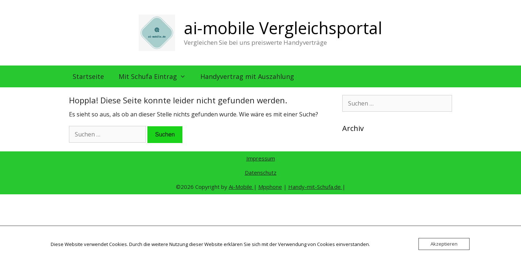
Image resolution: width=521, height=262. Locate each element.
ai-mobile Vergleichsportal (283, 28)
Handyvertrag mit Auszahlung (247, 76)
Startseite (88, 76)
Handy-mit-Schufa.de (315, 186)
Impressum (260, 158)
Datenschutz (261, 172)
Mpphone (270, 186)
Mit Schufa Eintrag (156, 76)
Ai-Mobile (241, 186)
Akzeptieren (444, 244)
